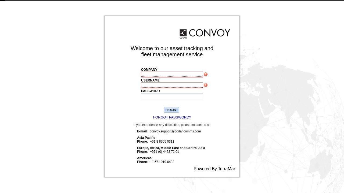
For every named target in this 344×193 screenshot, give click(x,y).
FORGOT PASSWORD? (172, 117)
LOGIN (171, 110)
